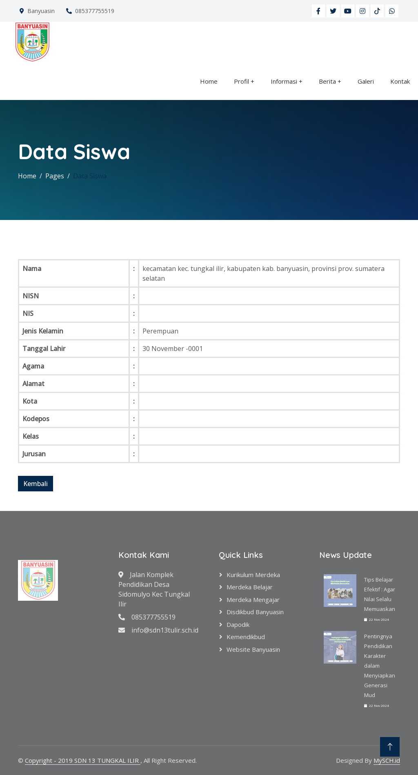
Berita (327, 81)
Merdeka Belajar (250, 587)
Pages (54, 175)
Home (209, 81)
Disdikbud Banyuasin (255, 612)
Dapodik (238, 624)
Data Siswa (90, 175)
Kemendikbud (246, 637)
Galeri (366, 81)
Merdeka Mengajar (253, 599)
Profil (241, 81)
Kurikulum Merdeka (253, 575)
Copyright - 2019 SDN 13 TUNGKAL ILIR (82, 760)
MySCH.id (387, 760)
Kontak (400, 81)
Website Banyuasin (253, 649)
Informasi (284, 81)
